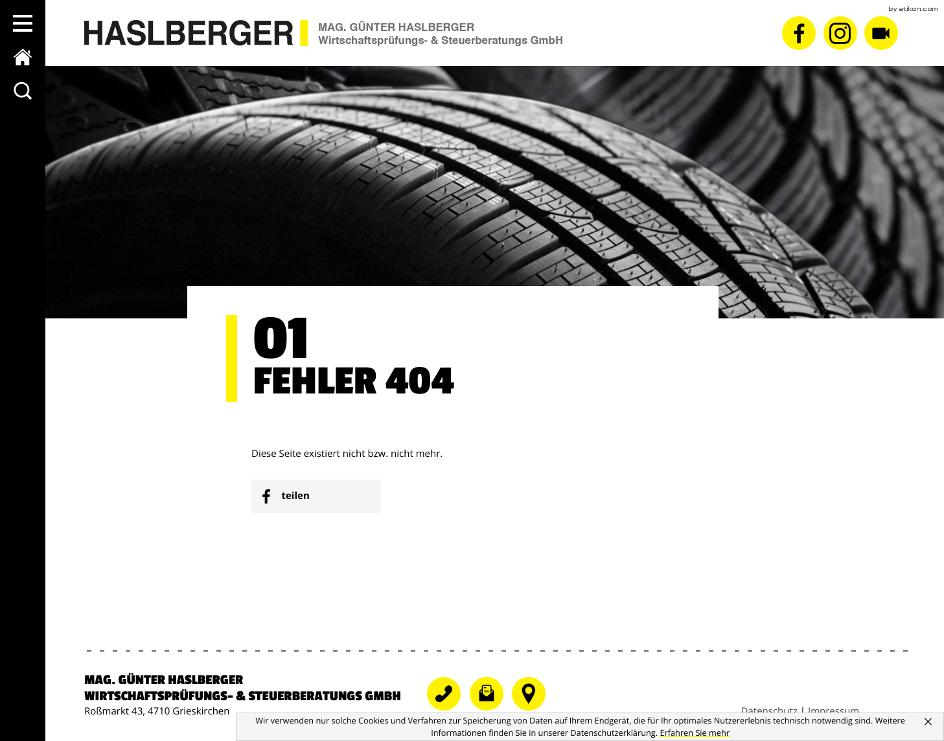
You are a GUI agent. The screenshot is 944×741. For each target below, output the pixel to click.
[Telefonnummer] (532, 707)
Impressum (833, 711)
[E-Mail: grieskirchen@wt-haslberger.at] (491, 707)
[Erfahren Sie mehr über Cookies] (695, 732)
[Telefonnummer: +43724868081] (448, 707)
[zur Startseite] (22, 57)
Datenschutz (769, 711)
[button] (22, 23)
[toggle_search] (22, 90)
